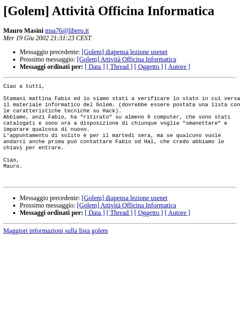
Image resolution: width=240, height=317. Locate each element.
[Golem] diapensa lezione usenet (124, 51)
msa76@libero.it (67, 30)
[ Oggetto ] (148, 66)
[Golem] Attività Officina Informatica (126, 59)
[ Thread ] (120, 66)
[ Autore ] (177, 66)
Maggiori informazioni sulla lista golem (55, 250)
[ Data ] (95, 66)
